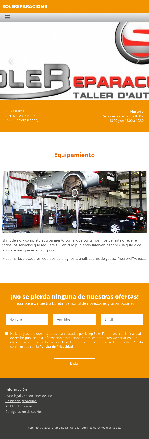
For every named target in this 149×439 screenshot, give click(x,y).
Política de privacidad (21, 401)
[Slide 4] (81, 94)
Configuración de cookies (23, 411)
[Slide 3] (78, 94)
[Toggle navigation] (7, 17)
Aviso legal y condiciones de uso (28, 396)
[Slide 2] (74, 94)
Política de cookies (18, 406)
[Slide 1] (71, 94)
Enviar (74, 363)
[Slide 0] (68, 94)
